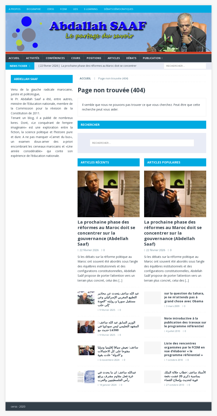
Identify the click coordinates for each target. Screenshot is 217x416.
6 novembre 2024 (109, 359)
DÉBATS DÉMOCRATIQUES (118, 9)
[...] (120, 280)
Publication (152, 58)
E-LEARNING (91, 9)
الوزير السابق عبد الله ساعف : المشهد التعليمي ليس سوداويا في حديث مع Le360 (118, 326)
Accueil (14, 58)
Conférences (55, 58)
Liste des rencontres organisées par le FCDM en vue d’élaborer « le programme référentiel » (184, 349)
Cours (75, 58)
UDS (75, 9)
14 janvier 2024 (108, 384)
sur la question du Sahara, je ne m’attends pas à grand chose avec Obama (184, 297)
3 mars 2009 (172, 306)
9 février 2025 (107, 309)
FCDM (63, 9)
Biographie (34, 9)
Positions (94, 58)
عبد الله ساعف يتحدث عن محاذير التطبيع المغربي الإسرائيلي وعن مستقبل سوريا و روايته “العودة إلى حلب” (118, 299)
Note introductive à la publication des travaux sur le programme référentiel (185, 322)
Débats (131, 58)
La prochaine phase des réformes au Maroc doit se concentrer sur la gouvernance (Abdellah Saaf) (106, 233)
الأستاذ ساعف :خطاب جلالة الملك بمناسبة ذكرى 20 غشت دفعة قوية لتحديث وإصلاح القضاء (185, 376)
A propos (14, 9)
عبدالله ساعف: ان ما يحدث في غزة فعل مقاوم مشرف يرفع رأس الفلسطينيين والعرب (117, 376)
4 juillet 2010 (173, 331)
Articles (114, 58)
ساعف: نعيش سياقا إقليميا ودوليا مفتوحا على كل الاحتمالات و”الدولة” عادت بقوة (118, 351)
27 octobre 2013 (175, 384)
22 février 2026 (89, 250)
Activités (32, 58)
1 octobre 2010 (174, 359)
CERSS (50, 9)
